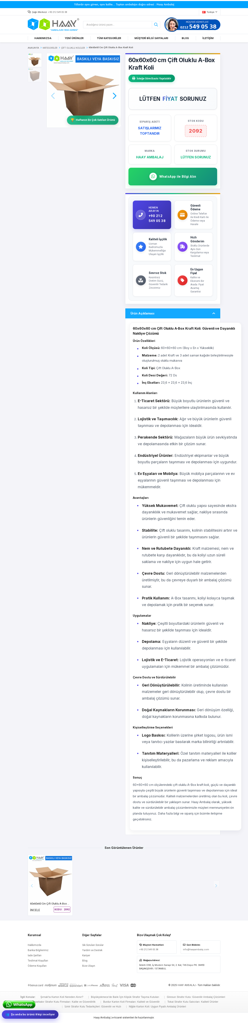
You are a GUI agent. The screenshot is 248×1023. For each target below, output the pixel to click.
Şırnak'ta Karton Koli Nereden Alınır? (61, 997)
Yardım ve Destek (92, 950)
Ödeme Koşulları (37, 965)
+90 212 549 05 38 (57, 12)
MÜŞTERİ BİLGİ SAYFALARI (151, 38)
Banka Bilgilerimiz (38, 950)
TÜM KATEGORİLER (109, 38)
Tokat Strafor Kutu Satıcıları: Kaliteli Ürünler (192, 1001)
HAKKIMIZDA (42, 38)
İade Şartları (34, 955)
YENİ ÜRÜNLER (74, 38)
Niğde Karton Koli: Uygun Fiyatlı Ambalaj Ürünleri (157, 1006)
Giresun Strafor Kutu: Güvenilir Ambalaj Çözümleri (196, 997)
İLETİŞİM (208, 38)
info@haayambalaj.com (196, 949)
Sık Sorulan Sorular (93, 945)
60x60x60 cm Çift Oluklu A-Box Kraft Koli (54, 903)
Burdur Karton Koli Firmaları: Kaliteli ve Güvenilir (131, 1001)
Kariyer (86, 955)
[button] (114, 90)
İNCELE (35, 910)
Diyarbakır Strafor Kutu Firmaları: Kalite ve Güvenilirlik (64, 1001)
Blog (84, 960)
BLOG (185, 38)
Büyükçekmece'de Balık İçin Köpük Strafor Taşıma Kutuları (125, 997)
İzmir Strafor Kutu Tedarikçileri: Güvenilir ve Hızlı (93, 1006)
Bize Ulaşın (88, 965)
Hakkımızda (34, 945)
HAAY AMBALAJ (187, 985)
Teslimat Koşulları (38, 960)
